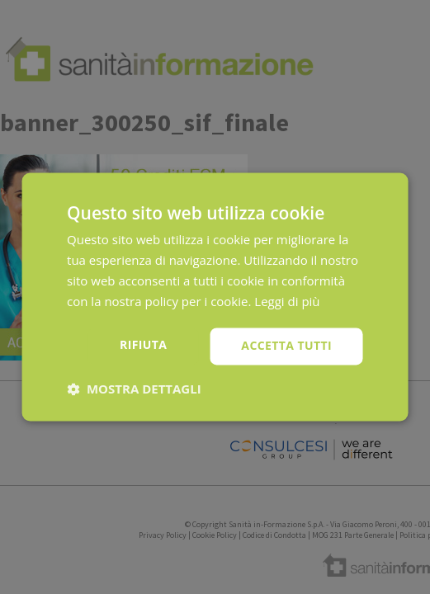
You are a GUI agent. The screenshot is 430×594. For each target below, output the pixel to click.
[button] (134, 389)
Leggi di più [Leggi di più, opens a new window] (286, 301)
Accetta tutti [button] (286, 346)
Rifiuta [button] (143, 345)
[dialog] (215, 297)
